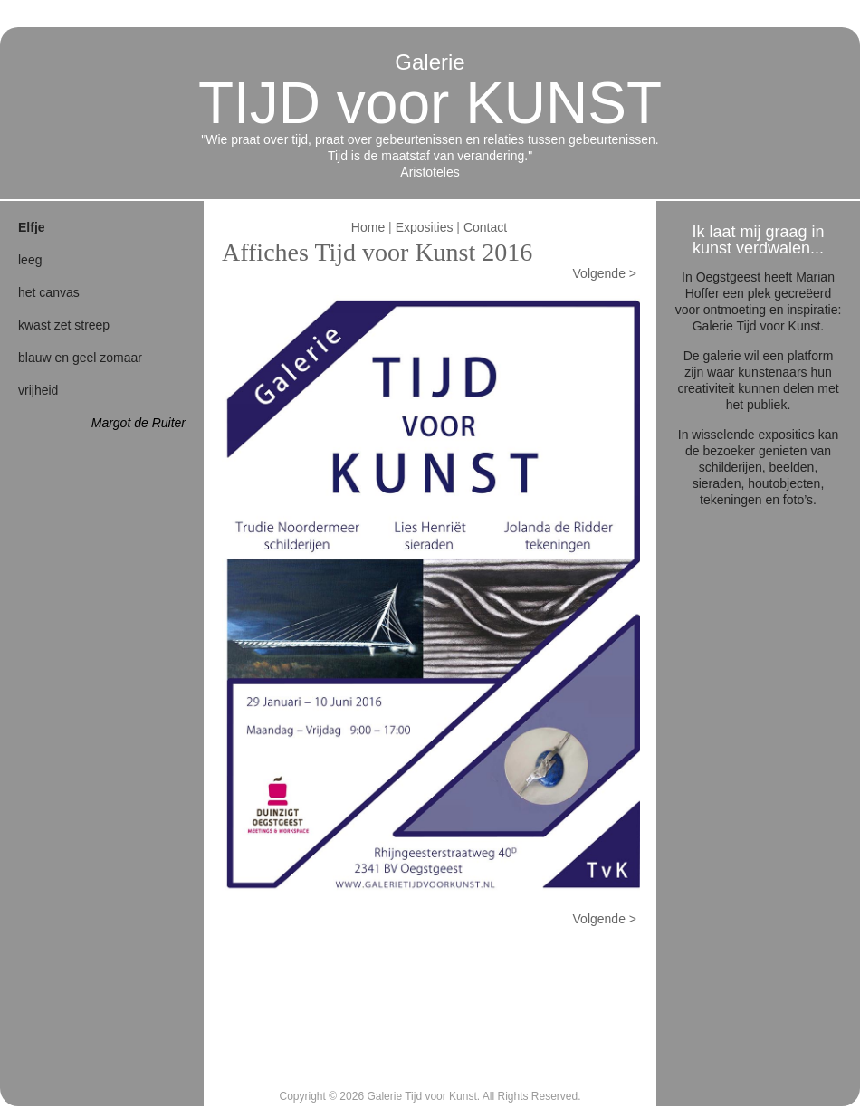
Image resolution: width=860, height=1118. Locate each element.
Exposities (425, 227)
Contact (485, 227)
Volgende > (604, 273)
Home (368, 227)
